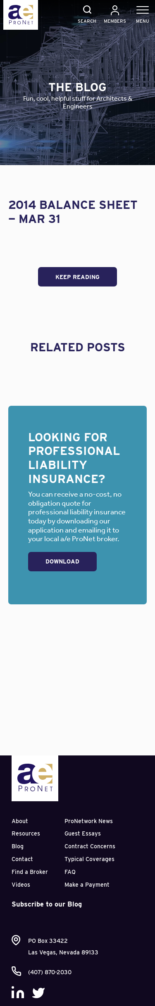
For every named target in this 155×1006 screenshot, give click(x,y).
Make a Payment (87, 884)
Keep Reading (77, 277)
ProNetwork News (88, 821)
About (20, 821)
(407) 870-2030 (50, 972)
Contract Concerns (89, 846)
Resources (26, 833)
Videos (21, 884)
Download (62, 561)
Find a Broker (30, 872)
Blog (18, 846)
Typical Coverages (89, 859)
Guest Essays (82, 833)
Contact (22, 859)
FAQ (70, 872)
